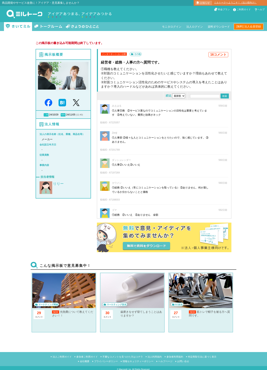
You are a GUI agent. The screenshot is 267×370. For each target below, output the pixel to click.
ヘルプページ (165, 361)
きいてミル (18, 26)
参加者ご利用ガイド (87, 356)
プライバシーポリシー (106, 361)
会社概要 (84, 361)
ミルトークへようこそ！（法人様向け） (235, 2)
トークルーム (48, 26)
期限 (63, 115)
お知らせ (205, 3)
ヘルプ (261, 9)
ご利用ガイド (244, 9)
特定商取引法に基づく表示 (202, 356)
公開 (46, 115)
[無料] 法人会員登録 (248, 26)
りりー (58, 184)
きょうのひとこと (82, 26)
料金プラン (224, 9)
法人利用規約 (155, 356)
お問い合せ (183, 361)
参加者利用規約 (175, 356)
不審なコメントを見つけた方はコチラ (122, 356)
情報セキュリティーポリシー (138, 361)
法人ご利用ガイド (62, 356)
